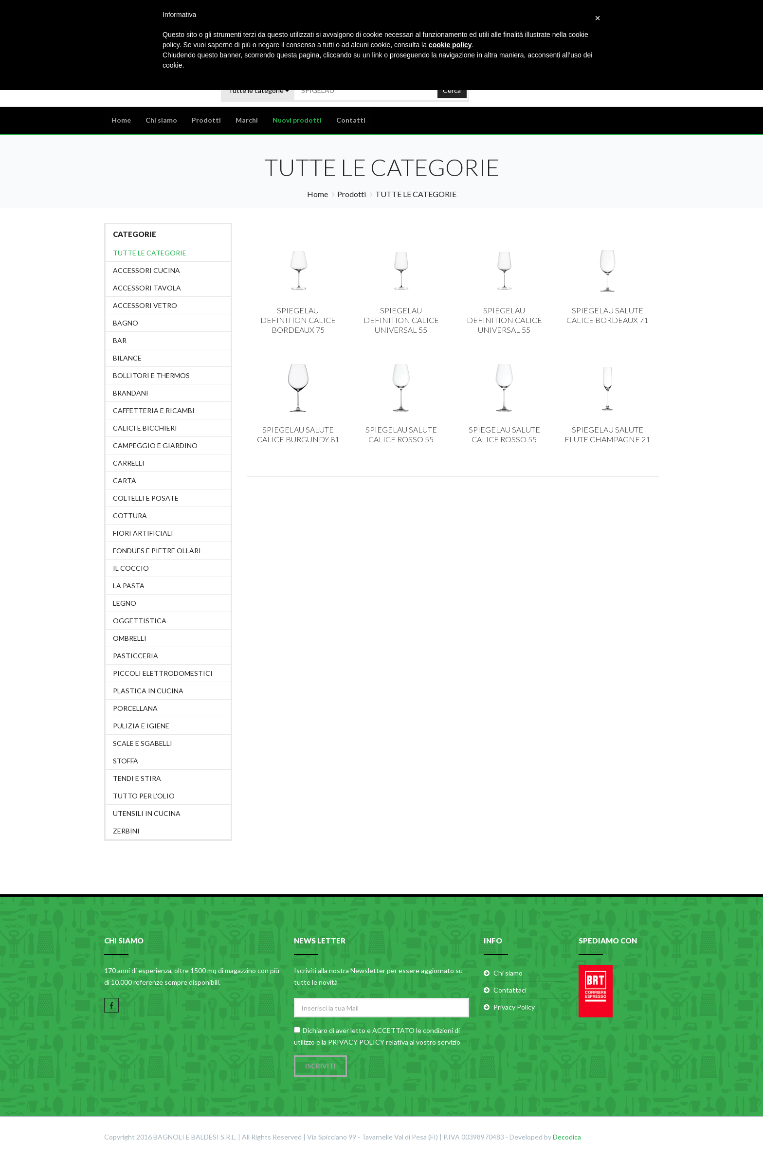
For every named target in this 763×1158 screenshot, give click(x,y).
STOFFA (125, 760)
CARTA (124, 480)
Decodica (567, 1137)
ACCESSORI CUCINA (146, 270)
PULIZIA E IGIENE (141, 725)
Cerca (452, 90)
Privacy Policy (514, 1007)
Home (121, 120)
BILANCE (127, 358)
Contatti (350, 120)
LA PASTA (129, 585)
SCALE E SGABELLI (142, 743)
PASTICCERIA (135, 655)
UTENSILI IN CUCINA (147, 813)
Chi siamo (161, 120)
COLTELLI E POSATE (146, 498)
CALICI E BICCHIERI (145, 428)
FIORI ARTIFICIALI (143, 533)
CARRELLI (129, 463)
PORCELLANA (135, 708)
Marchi (247, 120)
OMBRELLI (129, 638)
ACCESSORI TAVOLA (147, 287)
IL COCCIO (131, 568)
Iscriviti (320, 1066)
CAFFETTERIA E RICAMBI (154, 410)
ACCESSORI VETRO (145, 305)
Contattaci (510, 990)
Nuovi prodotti (297, 120)
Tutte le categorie (149, 252)
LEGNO (124, 603)
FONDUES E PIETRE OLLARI (157, 550)
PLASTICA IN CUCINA (148, 690)
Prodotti (206, 120)
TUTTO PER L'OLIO (144, 795)
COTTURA (130, 515)
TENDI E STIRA (137, 778)
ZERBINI (126, 830)
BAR (120, 340)
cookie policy (450, 45)
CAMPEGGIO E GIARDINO (155, 445)
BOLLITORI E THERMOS (151, 375)
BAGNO (125, 322)
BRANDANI (130, 393)
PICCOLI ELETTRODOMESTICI (163, 673)
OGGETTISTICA (139, 620)
